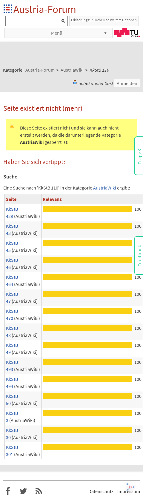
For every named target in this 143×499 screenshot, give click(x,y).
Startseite (8, 9)
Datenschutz (100, 491)
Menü (56, 33)
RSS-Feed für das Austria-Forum (39, 491)
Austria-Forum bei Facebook (8, 491)
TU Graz (127, 32)
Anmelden (127, 83)
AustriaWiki (104, 188)
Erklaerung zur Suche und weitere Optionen (104, 20)
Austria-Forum (44, 9)
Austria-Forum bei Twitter (23, 491)
